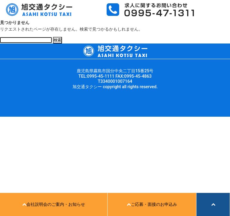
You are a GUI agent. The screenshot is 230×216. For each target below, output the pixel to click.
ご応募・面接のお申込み (152, 204)
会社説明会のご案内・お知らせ (53, 204)
